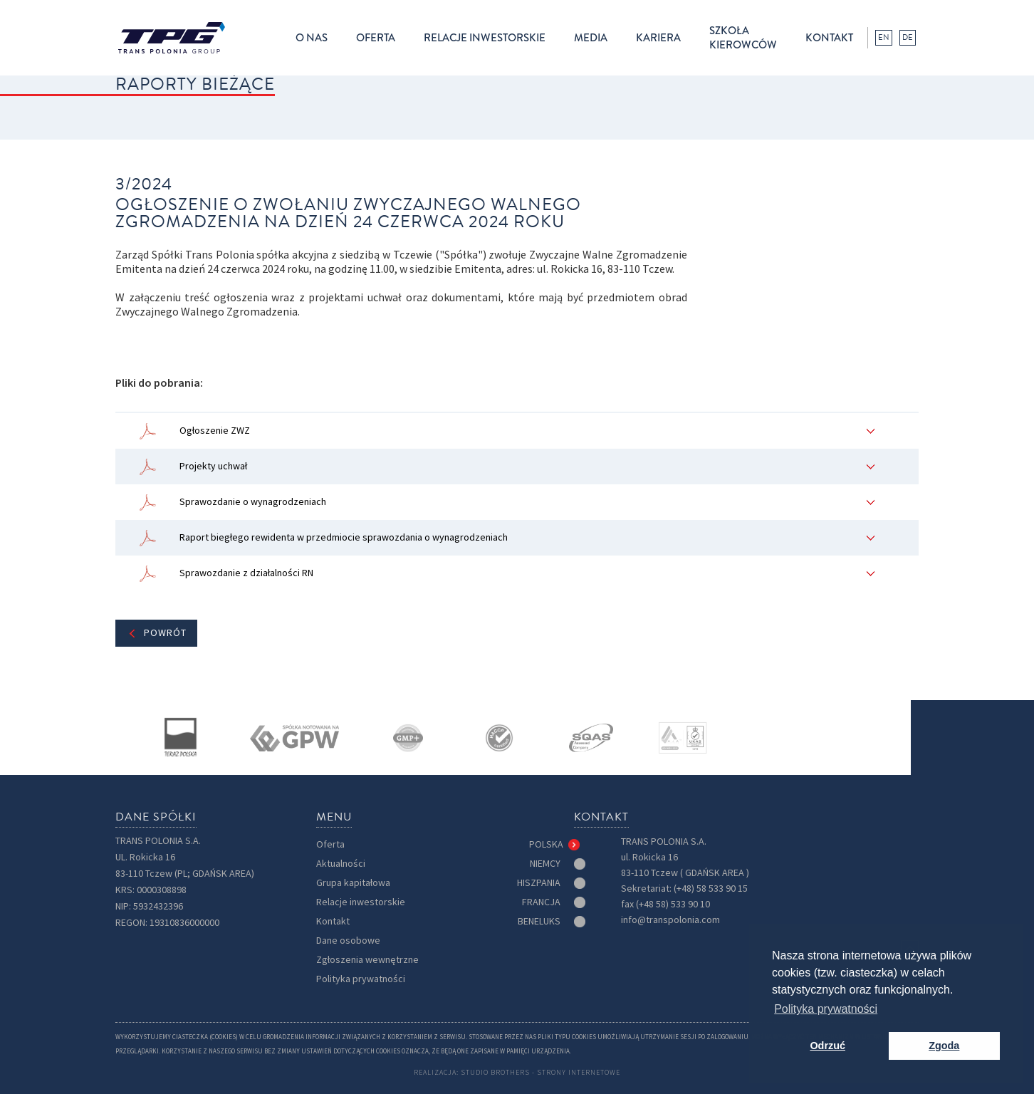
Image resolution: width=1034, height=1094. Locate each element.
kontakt (829, 38)
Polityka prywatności (360, 979)
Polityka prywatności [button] (825, 1009)
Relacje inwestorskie (360, 902)
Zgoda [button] (944, 1045)
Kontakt (333, 921)
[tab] (555, 845)
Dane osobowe (348, 940)
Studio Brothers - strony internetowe (540, 1072)
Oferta (330, 844)
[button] (311, 37)
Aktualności (340, 863)
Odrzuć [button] (827, 1045)
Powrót (165, 633)
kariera (658, 38)
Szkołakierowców (743, 38)
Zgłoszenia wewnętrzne (367, 960)
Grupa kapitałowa (353, 883)
